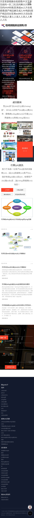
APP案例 (3, 486)
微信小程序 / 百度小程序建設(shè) (8, 432)
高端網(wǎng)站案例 (5, 451)
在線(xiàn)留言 (4, 499)
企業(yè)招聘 (4, 415)
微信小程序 (4, 488)
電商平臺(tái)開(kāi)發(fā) (7, 442)
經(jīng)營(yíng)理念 (3, 398)
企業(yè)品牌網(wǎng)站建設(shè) (8, 423)
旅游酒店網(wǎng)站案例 (4, 469)
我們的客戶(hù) (4, 412)
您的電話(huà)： (9, 341)
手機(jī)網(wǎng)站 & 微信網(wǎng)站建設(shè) (8, 427)
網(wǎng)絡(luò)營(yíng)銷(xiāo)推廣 (9, 438)
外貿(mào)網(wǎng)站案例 (4, 474)
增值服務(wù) (4, 444)
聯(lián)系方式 (4, 497)
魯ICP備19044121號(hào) (19, 513)
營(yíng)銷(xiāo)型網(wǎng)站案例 (5, 464)
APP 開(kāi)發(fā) (5, 435)
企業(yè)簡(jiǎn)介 (3, 391)
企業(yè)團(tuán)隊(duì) (4, 403)
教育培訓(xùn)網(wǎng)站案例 (5, 483)
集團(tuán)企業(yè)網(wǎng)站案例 (5, 457)
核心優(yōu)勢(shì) (4, 407)
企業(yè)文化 (4, 395)
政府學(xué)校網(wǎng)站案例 (5, 478)
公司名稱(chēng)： (9, 347)
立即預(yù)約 (11, 367)
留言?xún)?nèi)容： (10, 354)
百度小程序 (4, 491)
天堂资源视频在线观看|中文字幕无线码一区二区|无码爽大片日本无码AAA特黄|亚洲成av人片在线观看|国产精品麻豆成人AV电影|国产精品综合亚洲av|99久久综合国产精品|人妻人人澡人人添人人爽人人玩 (16, 10)
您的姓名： (7, 334)
